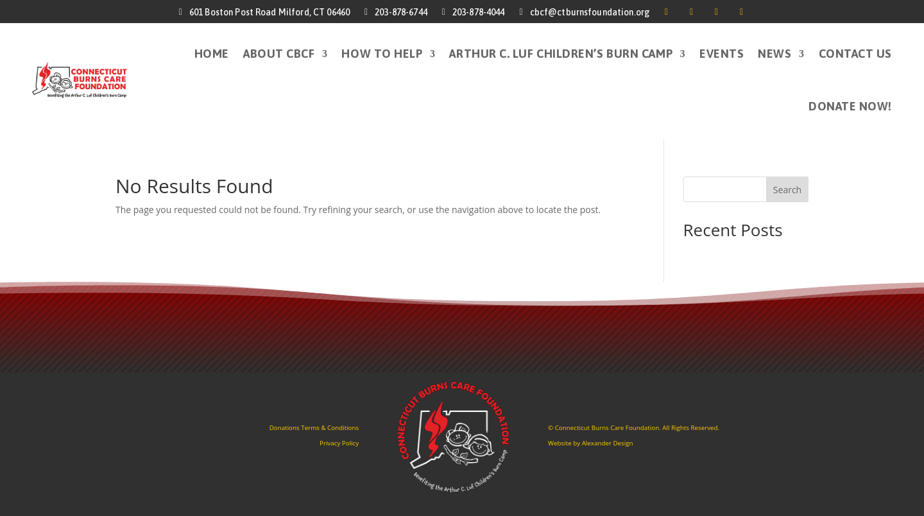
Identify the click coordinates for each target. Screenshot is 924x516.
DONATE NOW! (850, 106)
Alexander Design (607, 443)
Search (787, 190)
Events (721, 53)
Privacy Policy (339, 443)
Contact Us (855, 53)
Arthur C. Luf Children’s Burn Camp (560, 53)
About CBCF (278, 53)
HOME (211, 53)
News (774, 53)
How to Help (381, 53)
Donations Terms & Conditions (314, 428)
